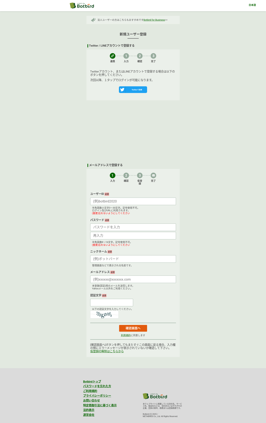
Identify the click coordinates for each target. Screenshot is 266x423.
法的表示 (88, 410)
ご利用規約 (90, 391)
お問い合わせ (91, 400)
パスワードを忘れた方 (97, 386)
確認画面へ (133, 328)
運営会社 (88, 415)
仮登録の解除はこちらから (107, 351)
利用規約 (126, 335)
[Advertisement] (133, 132)
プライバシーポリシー (97, 395)
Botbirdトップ (92, 381)
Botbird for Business (154, 19)
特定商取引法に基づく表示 (100, 405)
